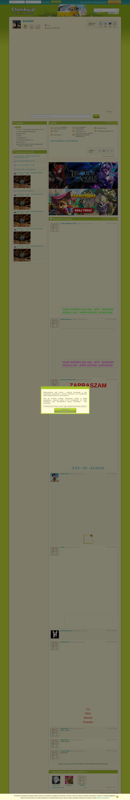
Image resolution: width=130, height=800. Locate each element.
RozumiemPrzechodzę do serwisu (65, 410)
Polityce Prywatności (103, 798)
